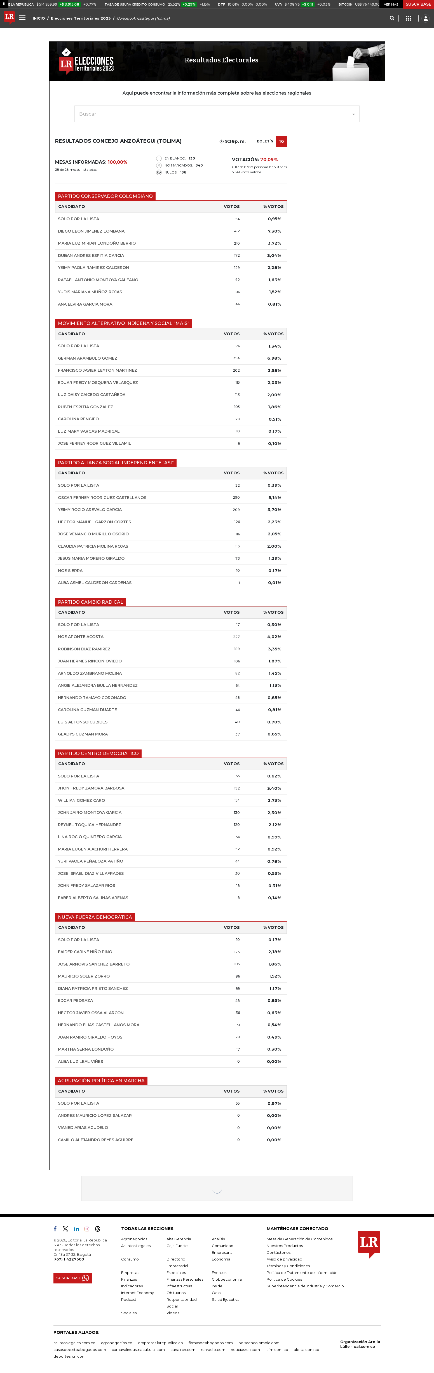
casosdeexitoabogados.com (79, 1349)
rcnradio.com (213, 1349)
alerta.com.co (306, 1349)
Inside (217, 1286)
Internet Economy (137, 1292)
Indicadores (132, 1286)
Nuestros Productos (285, 1245)
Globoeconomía (227, 1279)
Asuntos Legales (136, 1245)
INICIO (39, 18)
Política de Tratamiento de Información (302, 1272)
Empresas (130, 1272)
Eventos (219, 1272)
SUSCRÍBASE (418, 4)
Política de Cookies (284, 1279)
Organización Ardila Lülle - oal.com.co (360, 1344)
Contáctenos (278, 1252)
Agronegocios (134, 1239)
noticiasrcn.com (245, 1349)
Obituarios (176, 1292)
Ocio (216, 1292)
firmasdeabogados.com (211, 1343)
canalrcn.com (182, 1349)
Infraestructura (179, 1286)
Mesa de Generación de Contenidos (299, 1239)
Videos (172, 1313)
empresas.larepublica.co (160, 1343)
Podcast (128, 1299)
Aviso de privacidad (284, 1259)
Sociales (129, 1313)
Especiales (176, 1272)
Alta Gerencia (178, 1239)
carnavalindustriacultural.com (138, 1349)
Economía (221, 1259)
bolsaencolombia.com (259, 1343)
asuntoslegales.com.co (74, 1343)
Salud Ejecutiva (226, 1299)
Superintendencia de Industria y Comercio (305, 1286)
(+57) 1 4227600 (68, 1259)
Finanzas (129, 1279)
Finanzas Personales (184, 1279)
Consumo (130, 1259)
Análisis (218, 1239)
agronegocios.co (116, 1343)
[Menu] (23, 17)
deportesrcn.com (69, 1356)
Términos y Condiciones (288, 1266)
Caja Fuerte (177, 1245)
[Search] (392, 18)
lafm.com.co (277, 1349)
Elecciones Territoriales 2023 (81, 18)
